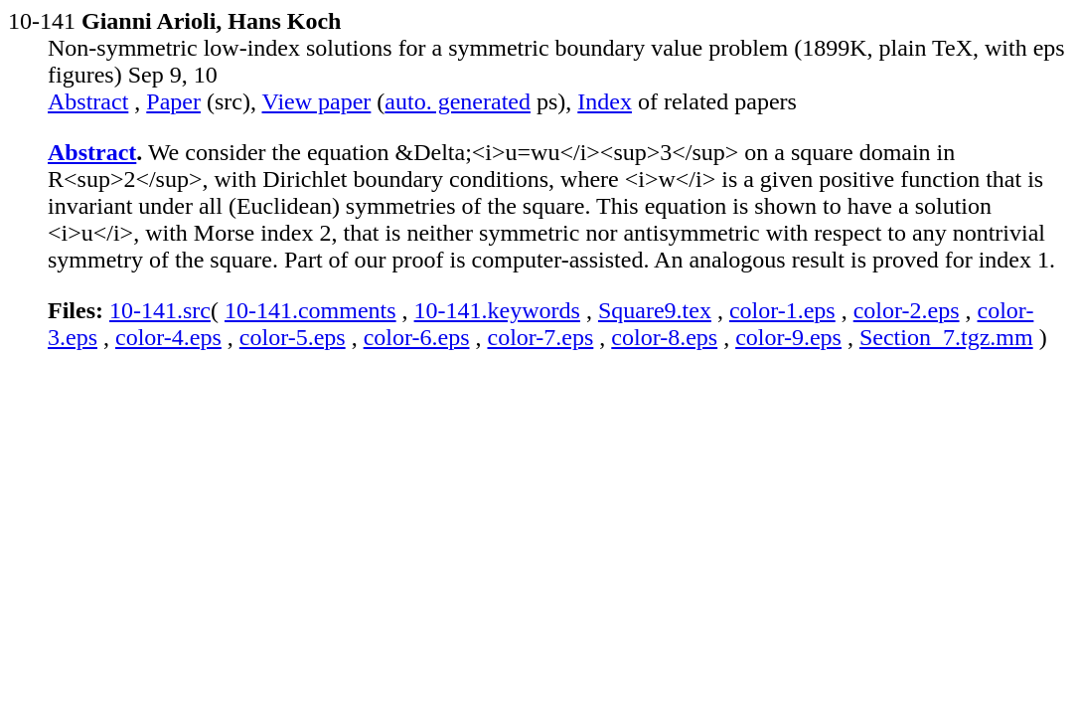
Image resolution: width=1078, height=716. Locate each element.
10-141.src (160, 310)
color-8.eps (664, 337)
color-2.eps (906, 310)
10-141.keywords (497, 310)
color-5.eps (292, 337)
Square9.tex (654, 310)
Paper (173, 101)
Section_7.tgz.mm (946, 337)
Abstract (88, 101)
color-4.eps (168, 337)
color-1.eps (782, 310)
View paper (317, 101)
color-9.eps (788, 337)
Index (604, 101)
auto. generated (458, 101)
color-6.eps (417, 337)
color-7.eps (540, 337)
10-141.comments (310, 310)
